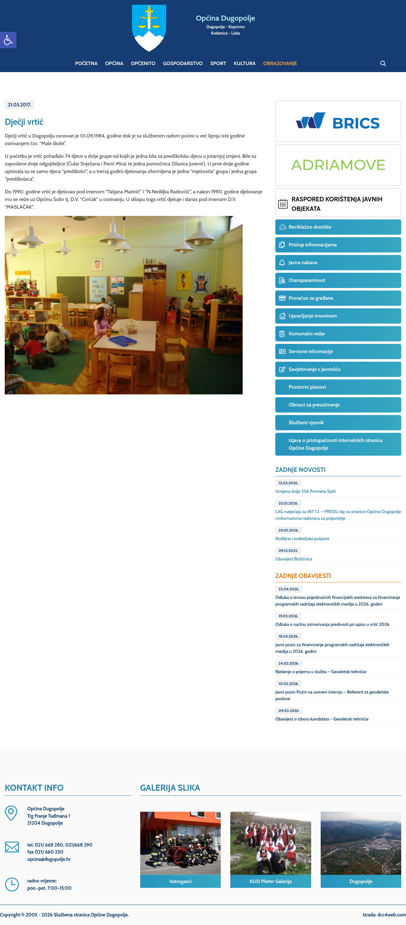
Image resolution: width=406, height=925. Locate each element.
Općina (114, 63)
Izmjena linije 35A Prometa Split (305, 486)
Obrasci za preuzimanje (314, 405)
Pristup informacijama (313, 245)
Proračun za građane (311, 298)
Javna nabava (303, 262)
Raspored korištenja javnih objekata (337, 203)
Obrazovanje (280, 63)
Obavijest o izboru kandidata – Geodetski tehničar (322, 714)
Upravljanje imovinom (313, 316)
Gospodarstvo (183, 63)
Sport (218, 63)
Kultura (245, 63)
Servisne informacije (311, 351)
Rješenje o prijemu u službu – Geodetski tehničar (320, 667)
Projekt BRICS (338, 121)
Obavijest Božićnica (293, 554)
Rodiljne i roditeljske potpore (302, 534)
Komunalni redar (307, 334)
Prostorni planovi (307, 387)
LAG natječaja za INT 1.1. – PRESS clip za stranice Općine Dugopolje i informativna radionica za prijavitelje (338, 510)
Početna (86, 63)
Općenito (143, 63)
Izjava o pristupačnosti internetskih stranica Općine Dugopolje (335, 444)
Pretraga (383, 63)
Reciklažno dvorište (310, 227)
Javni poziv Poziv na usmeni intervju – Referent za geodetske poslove (332, 690)
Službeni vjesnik (306, 422)
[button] (8, 40)
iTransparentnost (307, 280)
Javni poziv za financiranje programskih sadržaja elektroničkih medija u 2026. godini (332, 643)
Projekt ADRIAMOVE (338, 165)
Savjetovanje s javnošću (314, 369)
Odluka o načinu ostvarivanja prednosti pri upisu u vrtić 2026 (332, 620)
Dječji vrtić (24, 122)
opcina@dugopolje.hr (48, 859)
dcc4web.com (391, 915)
